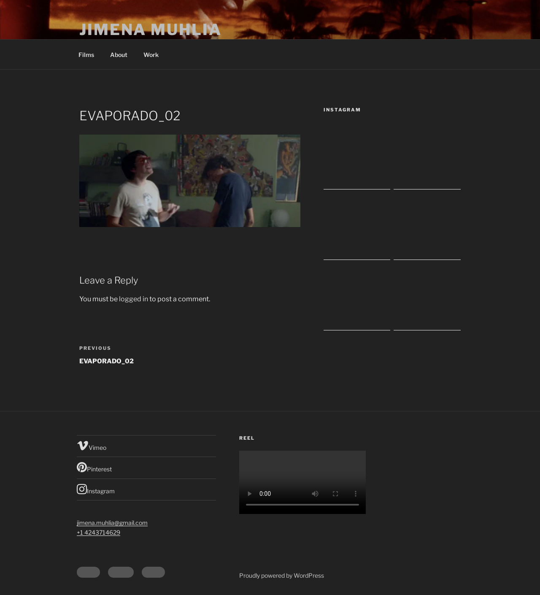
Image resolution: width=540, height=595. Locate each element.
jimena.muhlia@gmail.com (112, 522)
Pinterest (94, 467)
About (118, 54)
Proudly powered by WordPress (281, 575)
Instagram (96, 489)
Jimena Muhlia (150, 29)
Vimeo (91, 446)
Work (151, 54)
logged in (133, 299)
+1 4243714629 (98, 532)
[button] (189, 181)
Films (86, 54)
